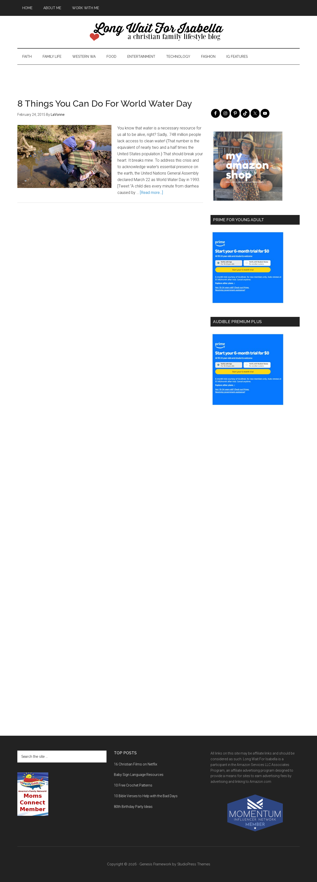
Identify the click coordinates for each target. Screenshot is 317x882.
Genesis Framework (155, 864)
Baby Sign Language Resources (138, 775)
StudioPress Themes (193, 864)
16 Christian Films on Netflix (135, 764)
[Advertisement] (158, 76)
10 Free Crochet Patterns (133, 785)
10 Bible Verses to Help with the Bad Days (146, 796)
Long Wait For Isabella (158, 32)
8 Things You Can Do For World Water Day (104, 103)
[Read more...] (151, 192)
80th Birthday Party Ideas (133, 807)
